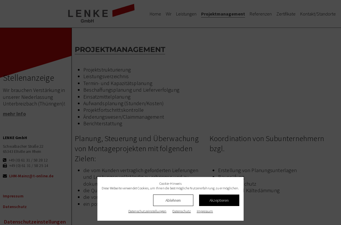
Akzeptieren (219, 200)
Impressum (205, 211)
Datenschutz (181, 211)
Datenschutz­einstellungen (147, 211)
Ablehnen (173, 200)
